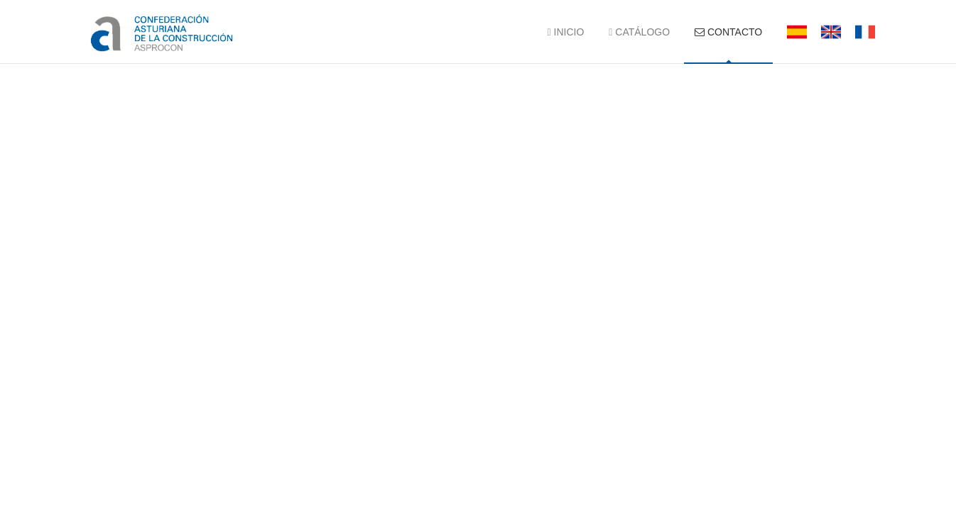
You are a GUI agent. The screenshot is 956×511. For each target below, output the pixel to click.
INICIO (565, 32)
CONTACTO (728, 32)
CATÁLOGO (639, 32)
